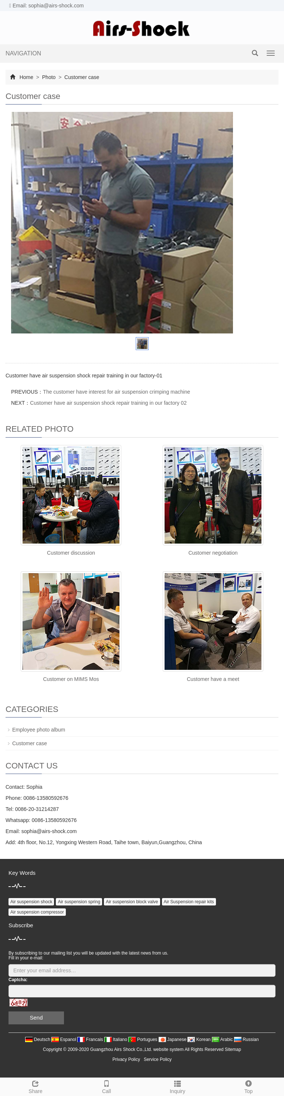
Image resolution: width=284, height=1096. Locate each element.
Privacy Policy (126, 1059)
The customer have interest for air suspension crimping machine (116, 392)
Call (106, 1086)
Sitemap (233, 1049)
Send (36, 1017)
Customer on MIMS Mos (71, 679)
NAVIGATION (23, 53)
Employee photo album (38, 730)
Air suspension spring (79, 901)
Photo (49, 77)
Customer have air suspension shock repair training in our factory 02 (108, 403)
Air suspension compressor (37, 912)
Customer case (81, 77)
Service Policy (158, 1059)
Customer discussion (71, 553)
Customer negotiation (212, 553)
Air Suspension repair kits (189, 901)
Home (26, 77)
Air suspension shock (31, 901)
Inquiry (177, 1086)
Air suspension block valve (132, 901)
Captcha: (18, 979)
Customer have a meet (213, 679)
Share (35, 1086)
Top (248, 1086)
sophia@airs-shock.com (49, 831)
